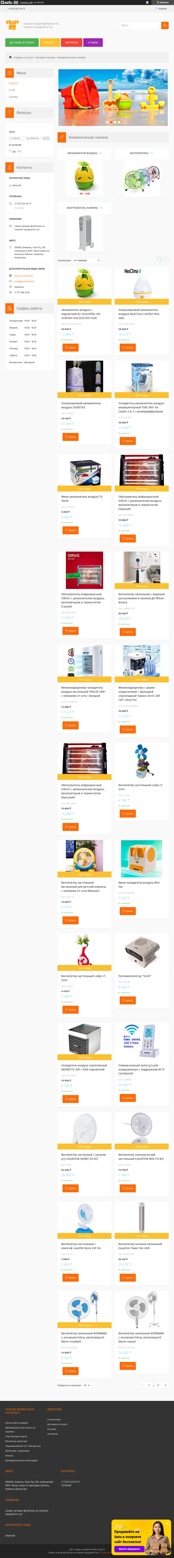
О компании (54, 1419)
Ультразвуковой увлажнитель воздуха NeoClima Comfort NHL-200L (139, 314)
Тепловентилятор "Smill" (134, 976)
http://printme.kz (23, 276)
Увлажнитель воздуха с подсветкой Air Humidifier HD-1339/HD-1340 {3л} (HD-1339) (81, 314)
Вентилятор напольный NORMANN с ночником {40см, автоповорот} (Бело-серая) (141, 1337)
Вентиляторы (139, 153)
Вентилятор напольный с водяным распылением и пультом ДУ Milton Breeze (141, 598)
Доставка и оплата (22, 42)
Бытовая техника (45, 57)
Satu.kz (102, 1549)
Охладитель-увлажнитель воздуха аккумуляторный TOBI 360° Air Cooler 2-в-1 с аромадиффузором (141, 407)
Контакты (71, 42)
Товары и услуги (23, 57)
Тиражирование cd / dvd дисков (22, 1446)
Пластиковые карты (16, 1436)
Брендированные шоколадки (21, 1460)
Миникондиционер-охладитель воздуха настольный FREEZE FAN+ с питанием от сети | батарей (83, 692)
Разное (9, 1455)
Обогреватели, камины (82, 207)
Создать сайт (26, 2)
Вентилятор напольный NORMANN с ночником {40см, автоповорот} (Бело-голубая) (84, 1337)
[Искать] (165, 25)
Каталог (49, 42)
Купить (72, 347)
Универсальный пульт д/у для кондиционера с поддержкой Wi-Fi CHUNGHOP (141, 1069)
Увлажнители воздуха (82, 153)
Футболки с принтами (17, 1450)
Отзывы (93, 42)
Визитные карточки (16, 1441)
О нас (12, 89)
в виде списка (166, 260)
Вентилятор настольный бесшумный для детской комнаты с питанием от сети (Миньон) (83, 887)
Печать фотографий (16, 1423)
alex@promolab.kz (24, 281)
